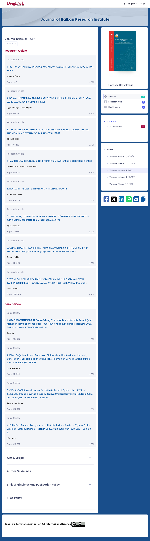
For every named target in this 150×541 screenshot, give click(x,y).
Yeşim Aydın (26, 107)
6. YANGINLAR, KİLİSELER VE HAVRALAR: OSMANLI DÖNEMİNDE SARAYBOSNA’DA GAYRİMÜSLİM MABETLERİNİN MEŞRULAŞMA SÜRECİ (48, 218)
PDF (91, 82)
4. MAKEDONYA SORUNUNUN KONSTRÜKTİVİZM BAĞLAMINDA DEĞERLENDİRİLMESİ (49, 161)
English (131, 3)
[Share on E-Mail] (136, 200)
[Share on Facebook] (106, 200)
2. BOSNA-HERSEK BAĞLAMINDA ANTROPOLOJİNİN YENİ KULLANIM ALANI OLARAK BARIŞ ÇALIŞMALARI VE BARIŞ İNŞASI (49, 100)
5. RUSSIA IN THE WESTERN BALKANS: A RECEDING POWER (37, 188)
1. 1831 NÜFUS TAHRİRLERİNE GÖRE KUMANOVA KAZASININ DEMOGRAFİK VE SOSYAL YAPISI (50, 68)
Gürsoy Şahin (13, 257)
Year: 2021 (11, 44)
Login (143, 3)
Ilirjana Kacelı (13, 139)
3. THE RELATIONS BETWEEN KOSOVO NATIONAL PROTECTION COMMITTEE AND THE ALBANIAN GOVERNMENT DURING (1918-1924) (48, 131)
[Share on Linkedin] (121, 200)
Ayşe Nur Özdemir (15, 403)
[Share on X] (114, 198)
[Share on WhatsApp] (129, 200)
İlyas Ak (10, 333)
